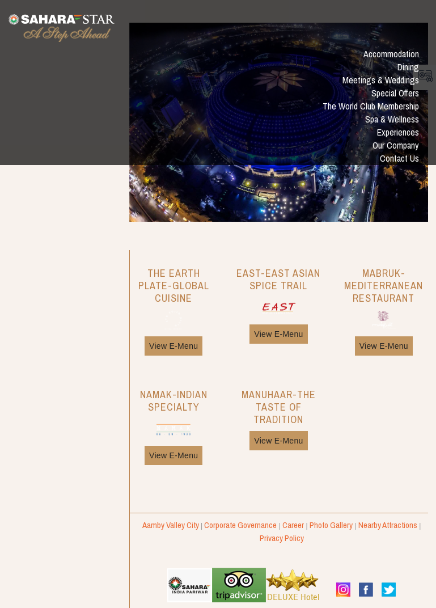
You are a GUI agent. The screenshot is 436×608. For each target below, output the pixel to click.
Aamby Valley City (170, 525)
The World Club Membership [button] (371, 106)
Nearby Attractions (387, 525)
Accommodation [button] (391, 54)
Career (293, 525)
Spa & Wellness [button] (392, 119)
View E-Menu (173, 346)
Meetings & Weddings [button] (380, 80)
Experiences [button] (398, 132)
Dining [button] (408, 67)
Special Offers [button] (395, 93)
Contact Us (399, 158)
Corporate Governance (240, 525)
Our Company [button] (395, 145)
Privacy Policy (282, 538)
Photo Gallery (331, 525)
